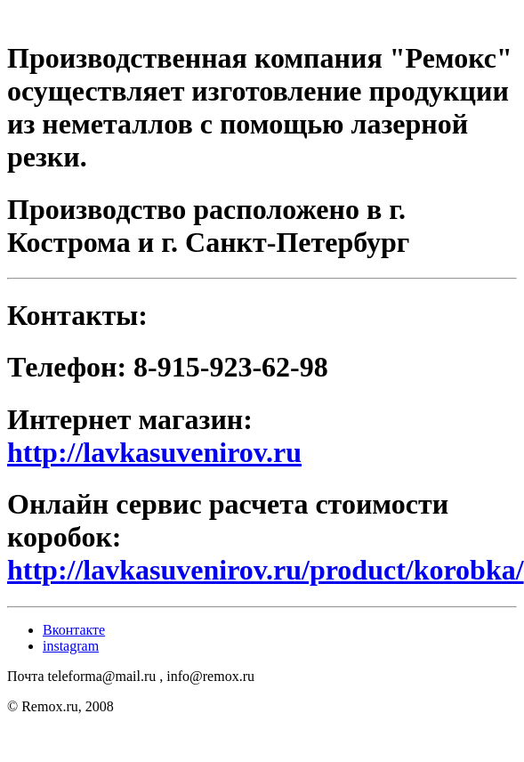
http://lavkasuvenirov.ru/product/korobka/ (265, 570)
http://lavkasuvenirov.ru (154, 452)
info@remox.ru (210, 676)
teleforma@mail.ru (101, 676)
